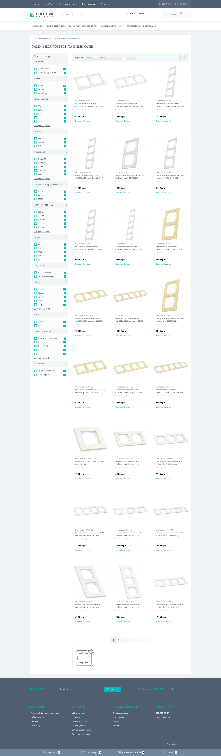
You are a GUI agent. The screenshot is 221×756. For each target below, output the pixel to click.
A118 (40, 248)
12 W (40, 114)
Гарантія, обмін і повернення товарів (45, 713)
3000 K (40, 191)
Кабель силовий (44, 272)
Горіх (40, 300)
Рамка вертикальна (46, 371)
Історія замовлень (120, 717)
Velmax (41, 89)
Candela (41, 321)
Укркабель (42, 93)
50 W (40, 121)
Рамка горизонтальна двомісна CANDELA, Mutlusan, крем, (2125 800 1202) (169, 249)
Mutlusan (43, 69)
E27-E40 (41, 142)
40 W (40, 117)
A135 (40, 252)
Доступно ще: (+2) (42, 125)
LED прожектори (78, 713)
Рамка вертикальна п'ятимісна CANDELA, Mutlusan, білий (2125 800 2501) (129, 249)
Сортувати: (79, 58)
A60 (39, 259)
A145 (40, 256)
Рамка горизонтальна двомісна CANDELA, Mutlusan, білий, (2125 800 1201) (89, 106)
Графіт (40, 304)
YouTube (107, 4)
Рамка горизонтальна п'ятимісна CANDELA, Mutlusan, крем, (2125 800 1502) (129, 321)
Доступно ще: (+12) (42, 309)
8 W (39, 106)
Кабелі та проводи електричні (83, 26)
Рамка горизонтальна (47, 374)
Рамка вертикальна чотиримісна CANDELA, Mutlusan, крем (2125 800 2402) (128, 392)
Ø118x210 (42, 163)
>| (147, 640)
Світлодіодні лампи (79, 726)
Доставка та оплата (41, 4)
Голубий (41, 297)
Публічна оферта (37, 717)
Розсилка (116, 726)
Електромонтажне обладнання (141, 26)
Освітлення (37, 26)
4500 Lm (41, 227)
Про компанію (62, 4)
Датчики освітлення (79, 721)
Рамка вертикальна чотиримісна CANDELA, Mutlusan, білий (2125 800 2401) (89, 249)
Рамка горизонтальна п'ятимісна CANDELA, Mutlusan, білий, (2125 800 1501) (89, 178)
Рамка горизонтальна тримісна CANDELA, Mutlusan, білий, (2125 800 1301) (129, 106)
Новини (93, 4)
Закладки (117, 721)
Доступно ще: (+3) (42, 358)
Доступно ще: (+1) (42, 178)
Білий (40, 289)
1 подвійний (43, 346)
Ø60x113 (41, 174)
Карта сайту (35, 726)
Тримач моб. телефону (47, 338)
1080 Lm (41, 219)
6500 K (40, 199)
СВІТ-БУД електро (47, 72)
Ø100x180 (42, 159)
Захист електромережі (112, 26)
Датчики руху (77, 717)
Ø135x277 (42, 166)
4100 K (40, 195)
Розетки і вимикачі (56, 26)
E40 (39, 146)
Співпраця (79, 4)
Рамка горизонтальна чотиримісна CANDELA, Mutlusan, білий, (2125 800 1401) (170, 106)
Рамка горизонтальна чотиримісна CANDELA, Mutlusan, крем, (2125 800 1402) (89, 321)
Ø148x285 (42, 170)
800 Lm (41, 212)
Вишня (41, 293)
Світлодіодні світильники (81, 730)
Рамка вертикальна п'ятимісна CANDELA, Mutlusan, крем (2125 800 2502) (169, 392)
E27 (39, 138)
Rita (39, 325)
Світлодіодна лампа (46, 276)
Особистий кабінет (120, 713)
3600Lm (41, 223)
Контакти (34, 721)
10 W (40, 110)
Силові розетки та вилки (81, 734)
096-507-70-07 (161, 713)
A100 (40, 244)
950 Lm (41, 216)
